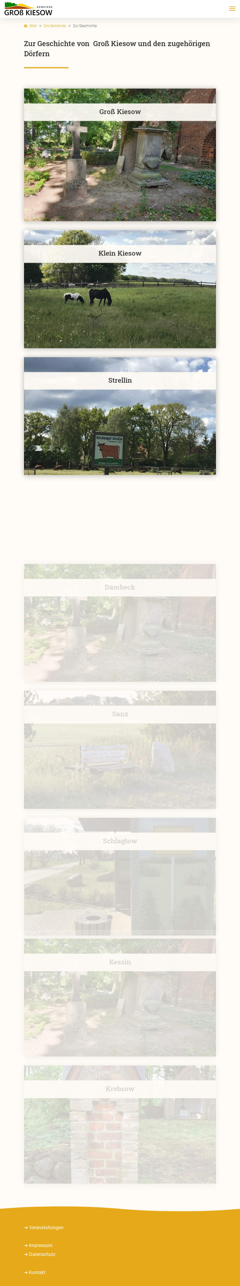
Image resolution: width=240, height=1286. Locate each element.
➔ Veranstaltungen (43, 1227)
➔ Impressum (38, 1245)
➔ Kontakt (34, 1272)
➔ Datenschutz (39, 1254)
